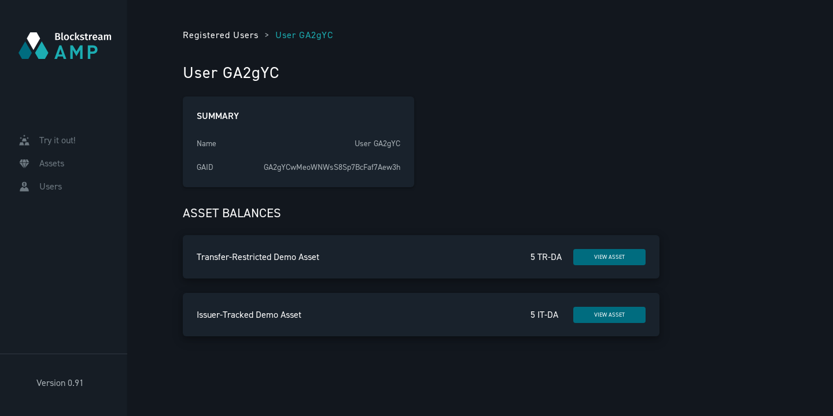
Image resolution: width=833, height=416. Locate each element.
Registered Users (221, 35)
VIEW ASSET (609, 257)
